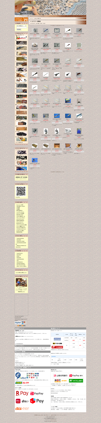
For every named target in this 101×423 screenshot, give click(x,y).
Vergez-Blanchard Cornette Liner (45, 64)
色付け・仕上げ (21, 95)
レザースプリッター (20, 219)
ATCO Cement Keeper (79, 105)
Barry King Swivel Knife (21, 264)
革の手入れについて (20, 223)
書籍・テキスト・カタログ (21, 106)
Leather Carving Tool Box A (35, 148)
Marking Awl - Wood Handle (79, 33)
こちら (38, 349)
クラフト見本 (21, 112)
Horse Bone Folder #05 (35, 103)
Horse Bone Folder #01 (46, 89)
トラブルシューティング (21, 229)
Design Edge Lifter (68, 48)
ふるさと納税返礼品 (19, 142)
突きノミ (68, 119)
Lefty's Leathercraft (54, 421)
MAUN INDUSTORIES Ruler (57, 120)
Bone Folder (35, 90)
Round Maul (19, 257)
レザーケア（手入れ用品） (21, 101)
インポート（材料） (21, 162)
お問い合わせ (30, 16)
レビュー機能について (20, 226)
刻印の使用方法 (19, 210)
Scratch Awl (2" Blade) (20, 241)
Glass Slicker (79, 77)
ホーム (17, 16)
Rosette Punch (68, 77)
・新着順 (43, 23)
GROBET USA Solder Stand (35, 163)
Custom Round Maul (20, 238)
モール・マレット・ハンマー (21, 53)
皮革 (21, 128)
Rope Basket (19, 239)
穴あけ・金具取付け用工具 (21, 85)
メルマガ (42, 16)
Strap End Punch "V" (56, 77)
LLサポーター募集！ (20, 230)
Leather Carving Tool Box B (46, 148)
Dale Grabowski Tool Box (68, 148)
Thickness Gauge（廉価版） (35, 33)
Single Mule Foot (20, 261)
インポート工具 (21, 157)
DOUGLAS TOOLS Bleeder (35, 77)
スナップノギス (35, 133)
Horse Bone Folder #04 (79, 89)
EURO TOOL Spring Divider (46, 48)
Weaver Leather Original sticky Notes (57, 34)
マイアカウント (22, 16)
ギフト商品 (21, 133)
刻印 (21, 42)
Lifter (18, 260)
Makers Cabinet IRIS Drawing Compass (34, 49)
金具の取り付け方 (19, 214)
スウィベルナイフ (21, 47)
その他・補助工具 (21, 79)
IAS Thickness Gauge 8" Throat (68, 134)
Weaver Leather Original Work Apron (79, 136)
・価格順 (40, 23)
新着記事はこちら (21, 291)
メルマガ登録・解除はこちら (21, 272)
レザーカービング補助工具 (21, 58)
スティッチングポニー (20, 217)
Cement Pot (46, 119)
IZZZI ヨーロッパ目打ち (21, 266)
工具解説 (18, 209)
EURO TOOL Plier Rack (79, 148)
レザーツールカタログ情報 (21, 224)
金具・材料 (21, 117)
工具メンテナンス (21, 90)
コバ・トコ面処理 (21, 74)
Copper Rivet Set (20, 253)
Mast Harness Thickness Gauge (46, 136)
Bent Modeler (45, 77)
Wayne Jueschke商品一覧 (20, 227)
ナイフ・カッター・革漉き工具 (21, 63)
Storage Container (35, 119)
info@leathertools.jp (20, 343)
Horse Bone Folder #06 (46, 103)
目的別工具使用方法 (20, 220)
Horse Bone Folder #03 (68, 89)
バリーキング (21, 151)
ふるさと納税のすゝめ (20, 216)
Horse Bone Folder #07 (57, 103)
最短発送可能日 (19, 231)
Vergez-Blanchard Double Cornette (57, 64)
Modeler (79, 48)
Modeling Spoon (35, 63)
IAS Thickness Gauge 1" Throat (57, 136)
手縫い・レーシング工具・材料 (21, 69)
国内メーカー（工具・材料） (21, 168)
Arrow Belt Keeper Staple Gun (68, 105)
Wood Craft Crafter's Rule (79, 119)
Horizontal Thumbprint (20, 263)
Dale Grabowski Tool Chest (57, 148)
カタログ (26, 353)
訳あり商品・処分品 (21, 138)
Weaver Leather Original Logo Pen (46, 34)
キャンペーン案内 (19, 204)
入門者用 (18, 207)
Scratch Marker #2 (79, 63)
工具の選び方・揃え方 (20, 206)
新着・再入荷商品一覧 (21, 36)
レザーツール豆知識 (20, 213)
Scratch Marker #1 (68, 63)
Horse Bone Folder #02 (57, 89)
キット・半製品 (21, 122)
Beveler (18, 256)
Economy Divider (57, 48)
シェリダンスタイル (20, 211)
